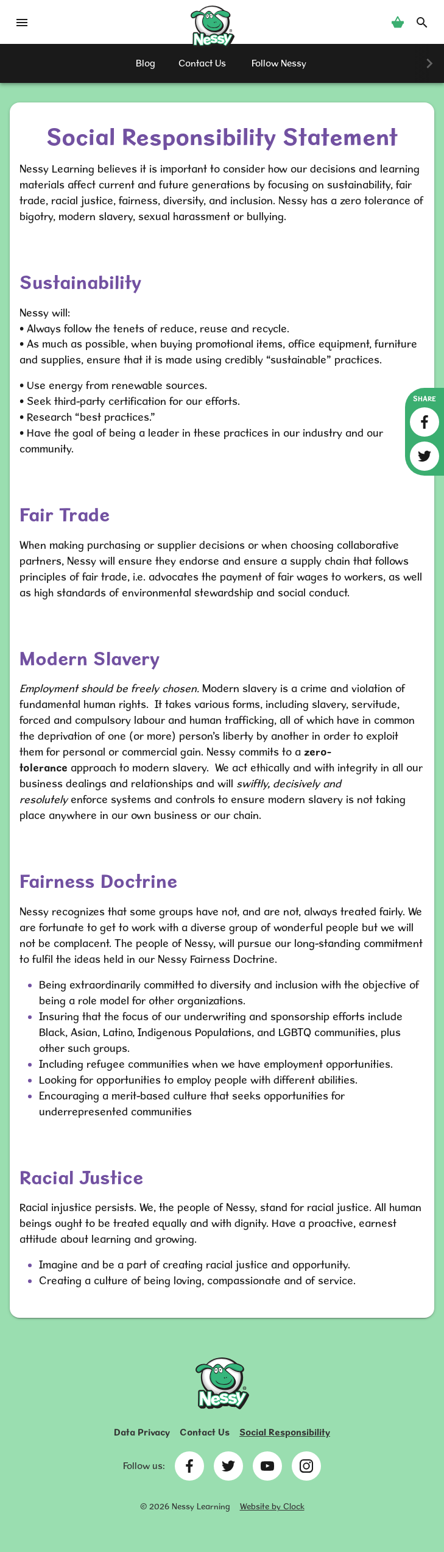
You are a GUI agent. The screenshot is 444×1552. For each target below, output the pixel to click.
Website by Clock (272, 1506)
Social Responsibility (284, 1432)
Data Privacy (142, 1432)
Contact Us (205, 1432)
